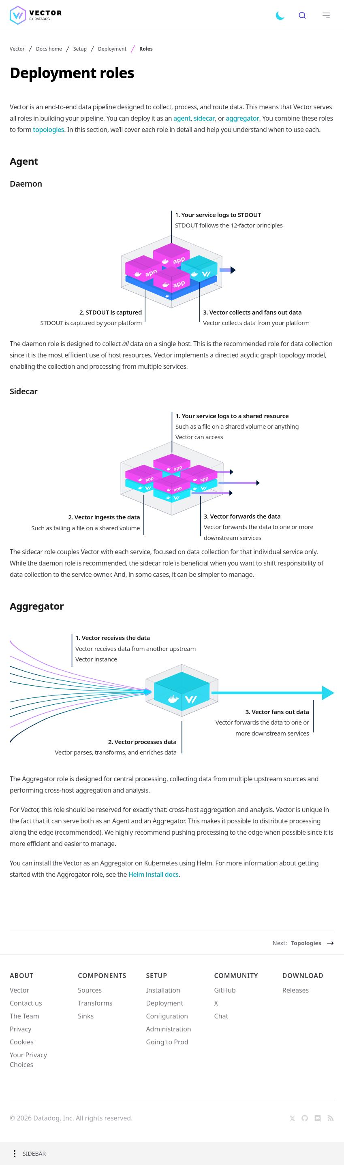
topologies (48, 129)
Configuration (167, 1016)
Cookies (22, 1041)
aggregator (242, 118)
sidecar (204, 118)
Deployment (112, 49)
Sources (90, 990)
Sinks (86, 1016)
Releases (295, 990)
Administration (168, 1029)
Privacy (20, 1029)
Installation (163, 990)
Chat (221, 1016)
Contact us (26, 1003)
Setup (80, 49)
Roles (146, 49)
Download (303, 975)
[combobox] (302, 15)
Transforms (95, 1003)
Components (102, 975)
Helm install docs (153, 874)
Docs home (49, 49)
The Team (24, 1016)
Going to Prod (167, 1041)
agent (181, 118)
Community (236, 975)
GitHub (225, 990)
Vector (17, 49)
